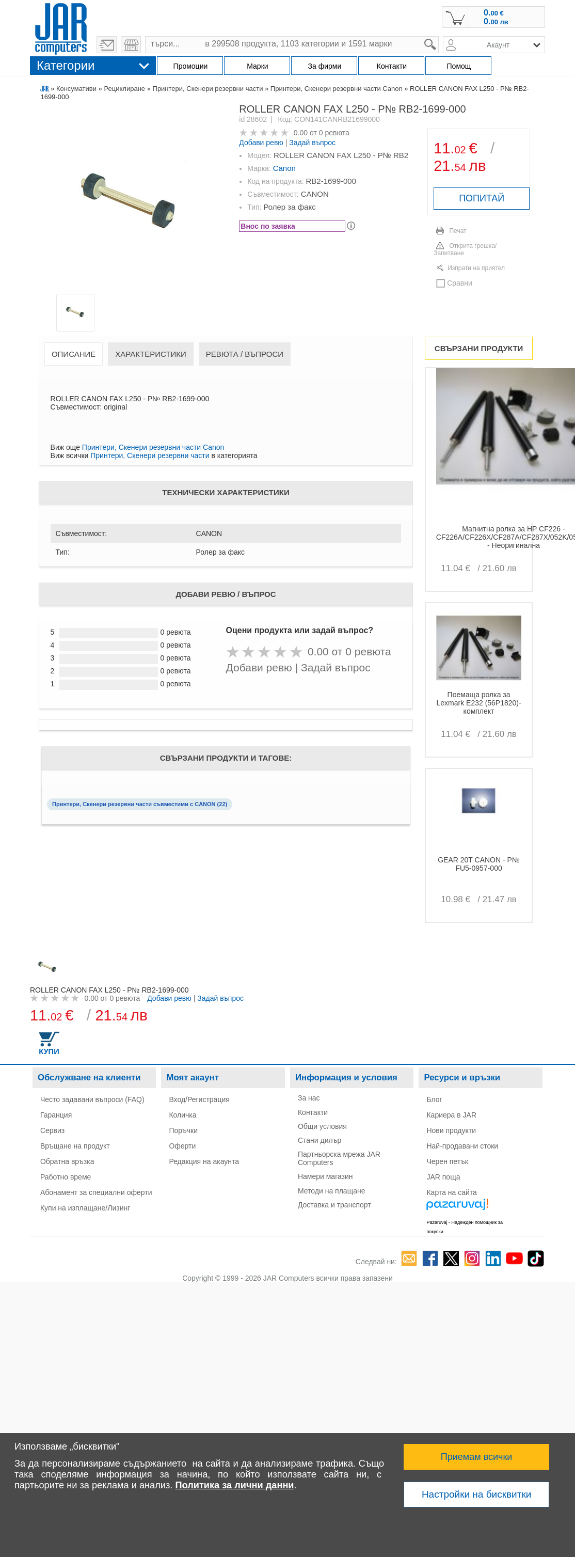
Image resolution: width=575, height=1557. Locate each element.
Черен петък (447, 1161)
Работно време (65, 1177)
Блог (434, 1099)
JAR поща (443, 1177)
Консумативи (76, 88)
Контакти (313, 1112)
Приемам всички (477, 1457)
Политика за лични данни (234, 1485)
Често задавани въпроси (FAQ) (92, 1099)
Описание (73, 354)
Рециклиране (124, 88)
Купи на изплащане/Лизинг (85, 1208)
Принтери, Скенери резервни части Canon (336, 88)
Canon (284, 168)
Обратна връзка (67, 1161)
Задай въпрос (312, 142)
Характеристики (150, 354)
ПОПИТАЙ (481, 198)
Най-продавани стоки (462, 1146)
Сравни (459, 283)
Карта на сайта (451, 1192)
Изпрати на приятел (476, 268)
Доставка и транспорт (334, 1205)
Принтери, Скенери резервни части (208, 88)
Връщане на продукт (75, 1146)
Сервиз (52, 1130)
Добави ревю (261, 142)
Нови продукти (451, 1130)
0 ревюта (334, 133)
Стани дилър (319, 1140)
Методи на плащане (331, 1191)
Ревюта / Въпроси (244, 354)
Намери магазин (325, 1176)
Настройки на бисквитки (476, 1494)
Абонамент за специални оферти (96, 1192)
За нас (309, 1098)
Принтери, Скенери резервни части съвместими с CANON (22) (139, 804)
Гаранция (56, 1115)
